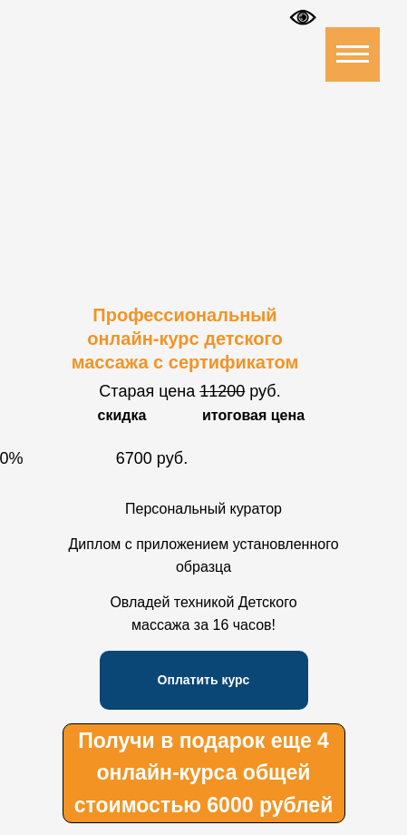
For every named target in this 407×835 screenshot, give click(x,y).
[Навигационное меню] (352, 54)
